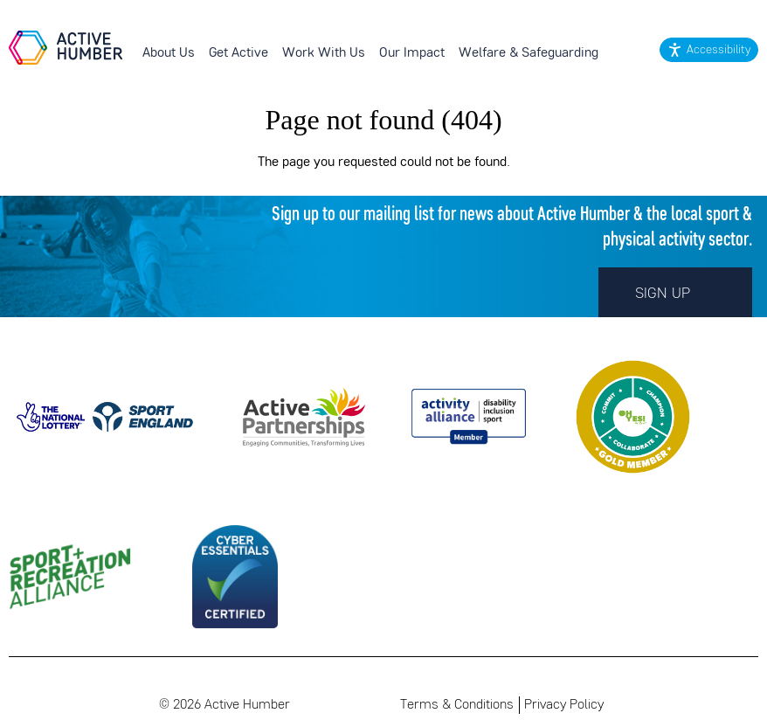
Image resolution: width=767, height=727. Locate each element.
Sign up (675, 291)
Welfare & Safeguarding (528, 53)
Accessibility (718, 50)
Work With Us (323, 53)
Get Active (238, 53)
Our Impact (412, 53)
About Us (168, 53)
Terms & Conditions (457, 705)
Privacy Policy (564, 705)
